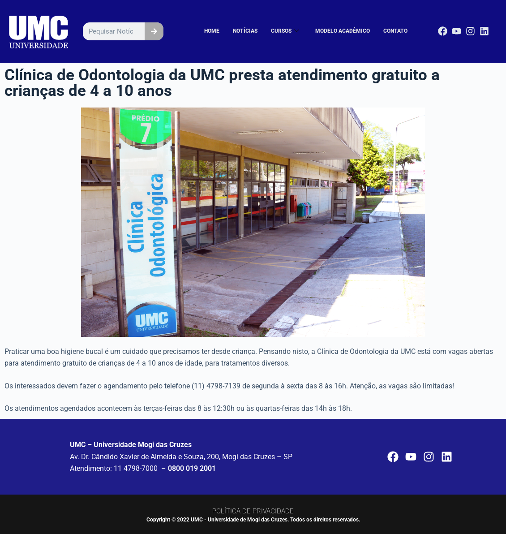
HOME (223, 31)
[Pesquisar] (154, 31)
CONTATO (396, 31)
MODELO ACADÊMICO (347, 31)
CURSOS (292, 31)
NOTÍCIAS (255, 31)
